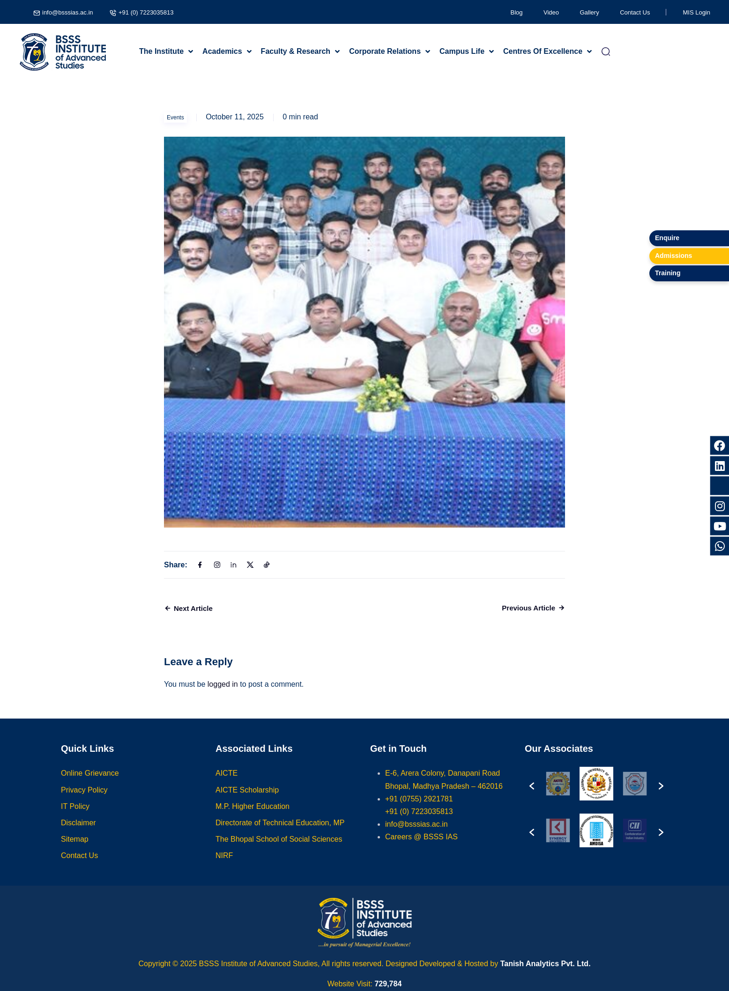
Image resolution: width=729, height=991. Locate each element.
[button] (532, 793)
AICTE (227, 782)
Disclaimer (78, 832)
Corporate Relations (385, 51)
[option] (558, 793)
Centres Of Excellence (542, 51)
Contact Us (635, 12)
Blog (517, 12)
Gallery (589, 12)
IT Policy (75, 815)
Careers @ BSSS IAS (421, 846)
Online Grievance (90, 782)
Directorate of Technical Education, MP (280, 832)
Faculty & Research (296, 51)
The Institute (161, 51)
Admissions (673, 255)
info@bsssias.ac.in (67, 12)
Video (551, 12)
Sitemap (75, 848)
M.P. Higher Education (253, 815)
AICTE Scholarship (247, 799)
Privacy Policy (84, 799)
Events (175, 117)
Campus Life (461, 51)
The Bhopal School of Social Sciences (279, 848)
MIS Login (696, 12)
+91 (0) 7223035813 (146, 12)
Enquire (667, 238)
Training (667, 273)
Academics (222, 51)
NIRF (224, 865)
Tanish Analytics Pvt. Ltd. (545, 964)
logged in (223, 684)
